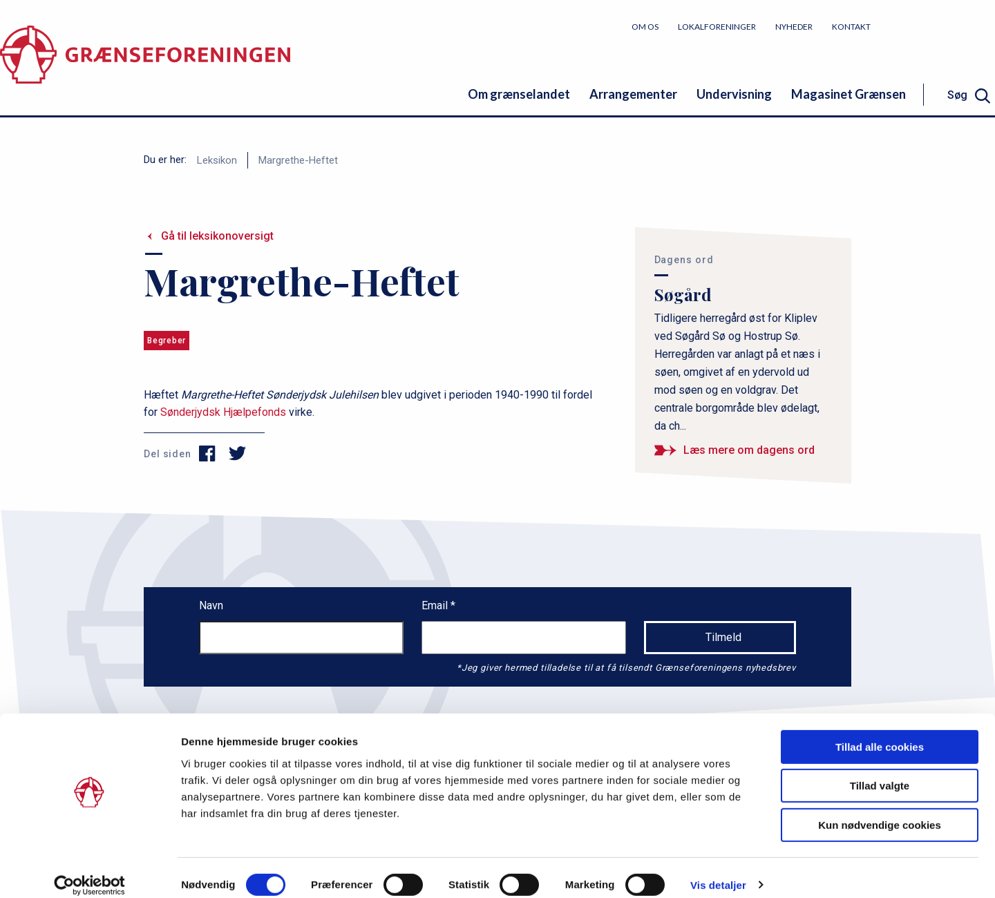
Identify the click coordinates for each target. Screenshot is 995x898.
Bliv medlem (943, 26)
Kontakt (851, 26)
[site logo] (145, 65)
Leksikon (217, 160)
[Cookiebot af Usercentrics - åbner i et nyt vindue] (89, 871)
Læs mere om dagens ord (749, 450)
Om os (645, 26)
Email (436, 605)
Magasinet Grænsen (848, 94)
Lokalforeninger (717, 26)
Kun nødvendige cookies (879, 810)
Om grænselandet (519, 94)
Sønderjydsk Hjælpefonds (223, 412)
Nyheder (794, 26)
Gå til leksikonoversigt (217, 235)
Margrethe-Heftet (298, 160)
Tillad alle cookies (879, 732)
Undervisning (734, 94)
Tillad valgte (879, 772)
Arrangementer (633, 94)
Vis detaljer (718, 871)
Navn (211, 605)
